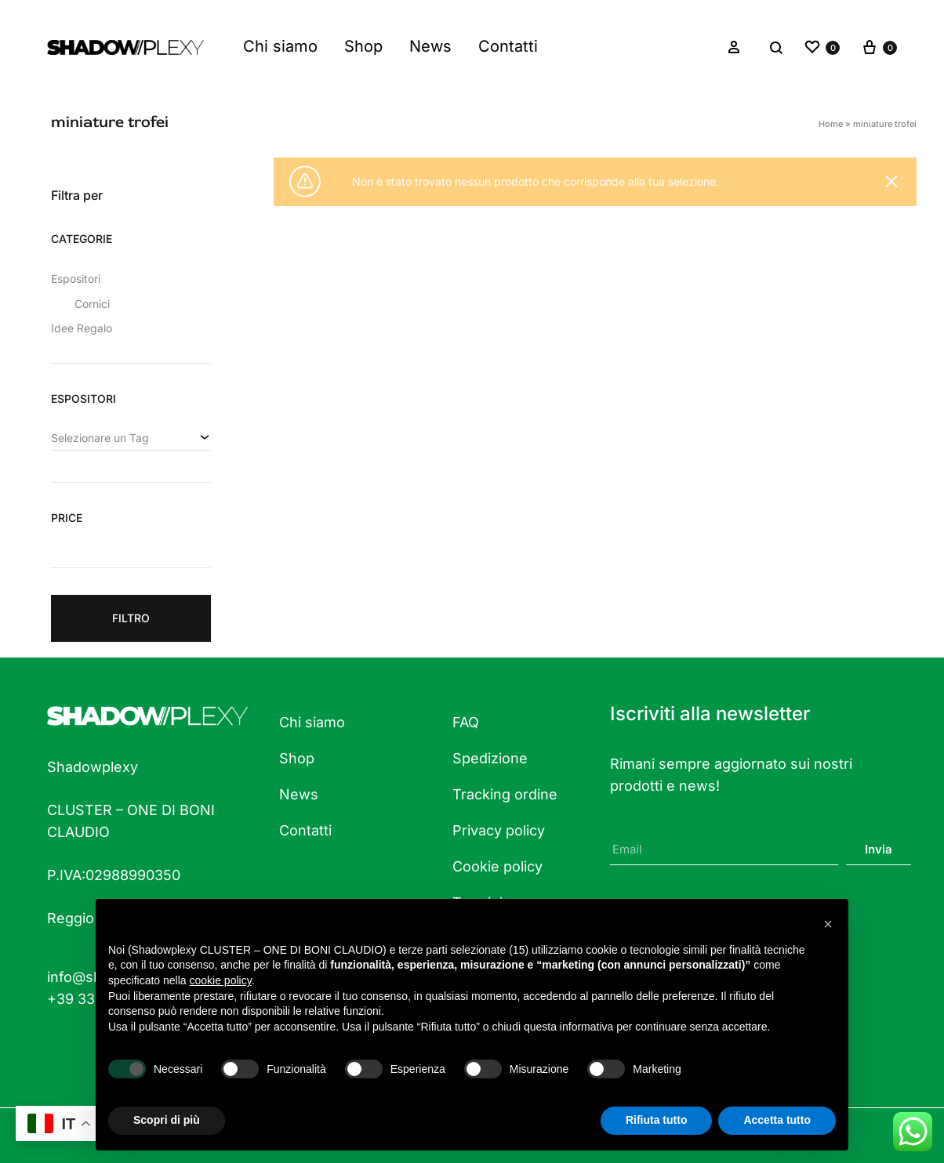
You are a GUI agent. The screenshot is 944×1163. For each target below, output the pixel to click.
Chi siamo (280, 46)
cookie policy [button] (221, 980)
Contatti (508, 46)
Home (831, 123)
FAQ (465, 722)
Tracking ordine (504, 794)
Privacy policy (498, 830)
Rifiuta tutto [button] (657, 1120)
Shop (363, 46)
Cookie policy (497, 866)
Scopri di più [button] (166, 1120)
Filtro (131, 618)
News (430, 46)
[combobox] (131, 438)
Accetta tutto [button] (777, 1120)
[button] (828, 924)
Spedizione (490, 758)
